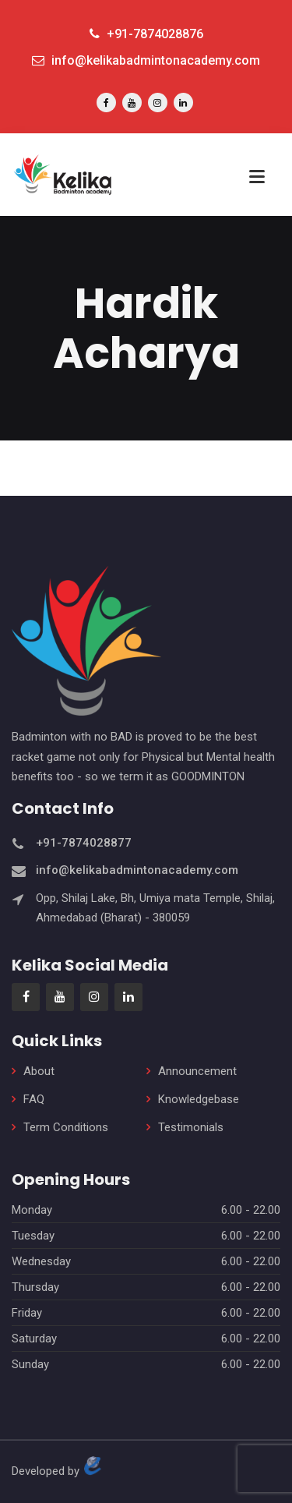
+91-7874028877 (84, 843)
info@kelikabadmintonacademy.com (146, 60)
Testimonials (190, 1127)
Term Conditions (65, 1127)
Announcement (197, 1071)
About (39, 1071)
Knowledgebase (198, 1099)
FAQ (33, 1099)
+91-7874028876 (146, 34)
